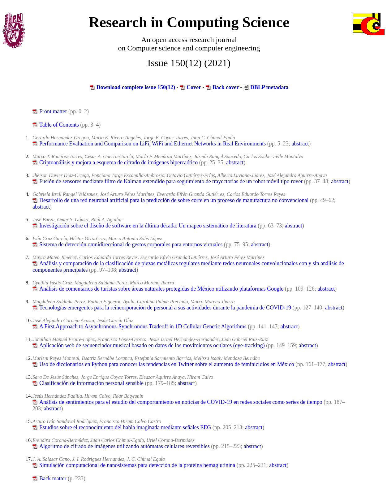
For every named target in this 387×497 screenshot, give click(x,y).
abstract (300, 143)
